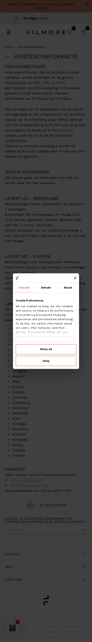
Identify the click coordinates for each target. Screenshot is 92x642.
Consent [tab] (24, 287)
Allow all (46, 349)
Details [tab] (46, 287)
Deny (46, 360)
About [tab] (68, 287)
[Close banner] (75, 278)
